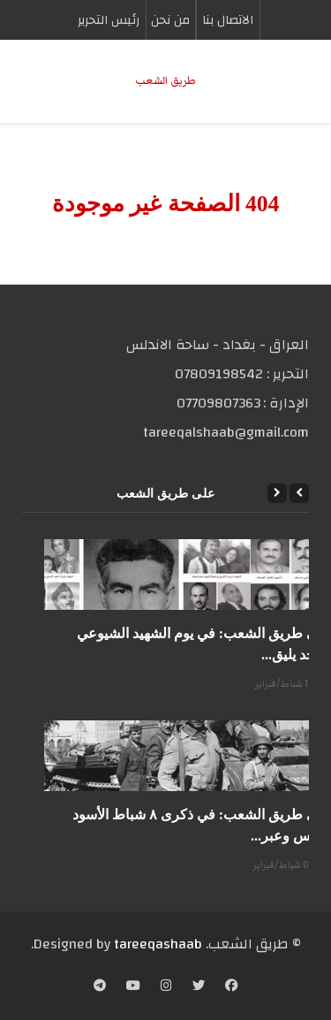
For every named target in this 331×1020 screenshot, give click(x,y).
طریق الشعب (165, 80)
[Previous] (299, 493)
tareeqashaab (158, 944)
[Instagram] (166, 987)
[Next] (277, 493)
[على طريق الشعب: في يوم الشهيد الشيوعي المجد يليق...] (187, 574)
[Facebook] (231, 987)
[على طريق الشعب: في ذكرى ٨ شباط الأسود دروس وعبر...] (187, 755)
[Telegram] (100, 987)
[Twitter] (199, 987)
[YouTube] (133, 987)
